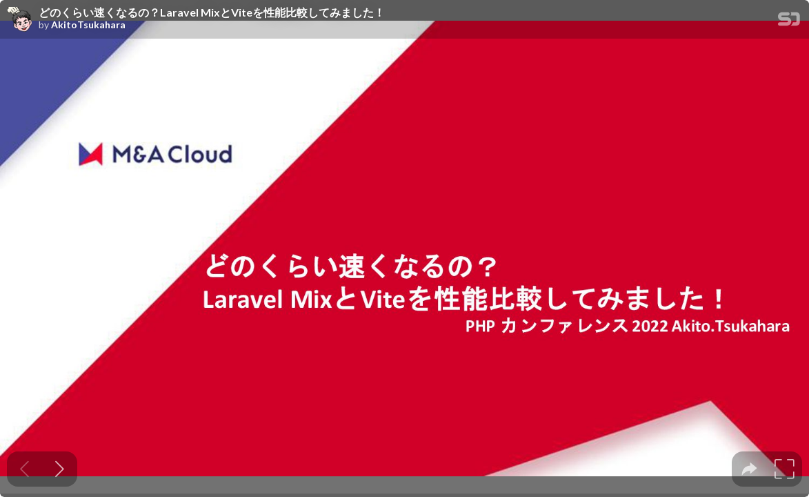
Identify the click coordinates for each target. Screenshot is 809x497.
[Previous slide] (24, 469)
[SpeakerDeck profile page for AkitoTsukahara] (19, 20)
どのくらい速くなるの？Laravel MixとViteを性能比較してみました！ (212, 12)
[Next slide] (59, 469)
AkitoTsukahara (88, 25)
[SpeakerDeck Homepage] (789, 21)
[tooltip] (749, 469)
